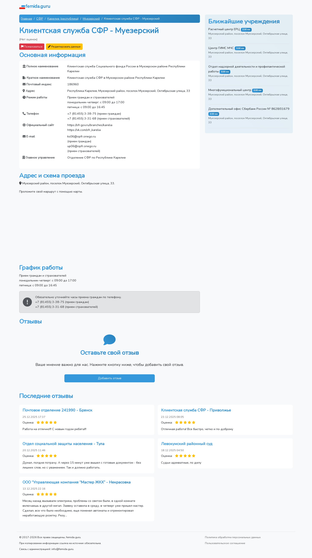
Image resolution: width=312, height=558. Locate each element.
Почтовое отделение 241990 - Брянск (57, 410)
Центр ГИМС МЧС (221, 48)
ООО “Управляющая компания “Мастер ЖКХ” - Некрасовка (77, 482)
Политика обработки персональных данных (233, 537)
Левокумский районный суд (186, 443)
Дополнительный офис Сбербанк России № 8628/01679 (248, 109)
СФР (39, 18)
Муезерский (91, 18)
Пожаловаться (31, 46)
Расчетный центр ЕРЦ (224, 29)
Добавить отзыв (109, 378)
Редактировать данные (64, 46)
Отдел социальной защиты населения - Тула (63, 443)
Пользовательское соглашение (225, 543)
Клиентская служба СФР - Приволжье (196, 410)
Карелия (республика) (63, 18)
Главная (26, 18)
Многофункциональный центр (229, 90)
